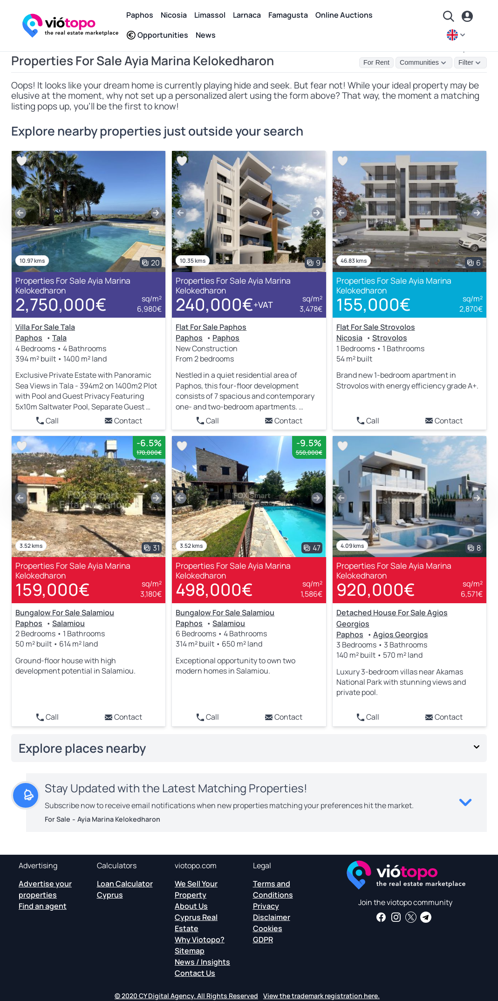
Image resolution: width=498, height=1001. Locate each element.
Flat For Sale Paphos (211, 327)
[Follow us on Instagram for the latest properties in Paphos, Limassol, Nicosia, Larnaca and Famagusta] (396, 917)
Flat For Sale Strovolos (375, 327)
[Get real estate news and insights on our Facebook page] (381, 917)
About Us (191, 906)
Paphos (139, 15)
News (206, 35)
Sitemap (190, 951)
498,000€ (214, 589)
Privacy (266, 906)
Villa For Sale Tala (45, 327)
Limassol (209, 15)
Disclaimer (271, 917)
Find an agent (43, 906)
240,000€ (224, 304)
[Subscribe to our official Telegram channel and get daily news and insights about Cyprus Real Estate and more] (425, 917)
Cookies (267, 928)
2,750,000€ (61, 304)
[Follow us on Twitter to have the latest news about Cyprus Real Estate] (410, 917)
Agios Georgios (400, 634)
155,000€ (373, 304)
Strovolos (389, 338)
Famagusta (288, 15)
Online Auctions (344, 15)
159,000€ (52, 589)
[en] (457, 35)
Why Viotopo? (200, 939)
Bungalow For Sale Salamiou (64, 612)
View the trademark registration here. (321, 995)
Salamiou (68, 623)
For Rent (376, 62)
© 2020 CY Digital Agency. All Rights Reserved (186, 995)
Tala (59, 338)
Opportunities (157, 35)
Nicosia (174, 15)
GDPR (263, 939)
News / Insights (202, 962)
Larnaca (247, 15)
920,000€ (375, 589)
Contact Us (195, 973)
